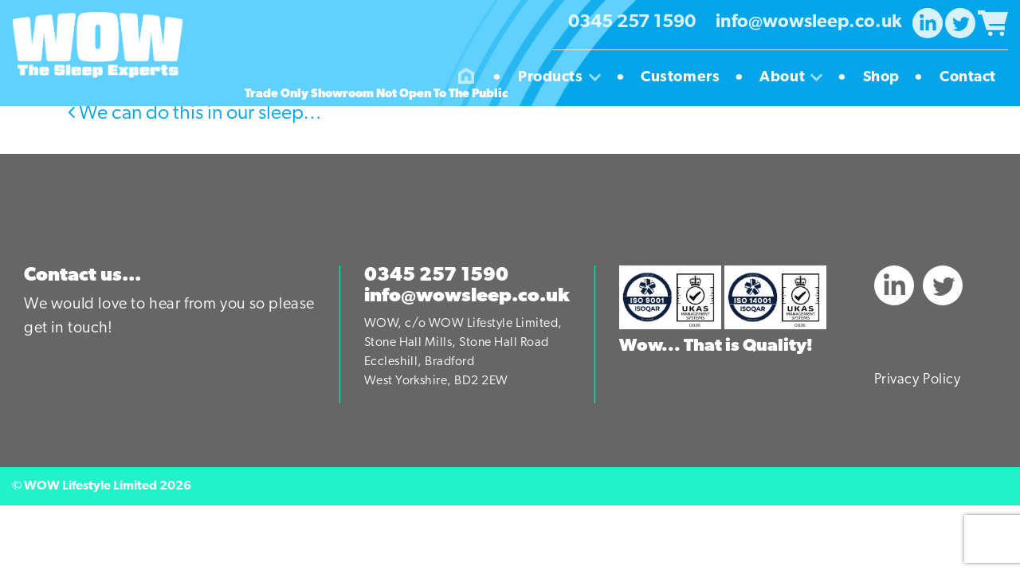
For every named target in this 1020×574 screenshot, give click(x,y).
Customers (686, 78)
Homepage (466, 78)
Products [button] (565, 78)
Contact (968, 77)
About (796, 78)
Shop (887, 78)
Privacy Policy (917, 379)
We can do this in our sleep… (195, 114)
